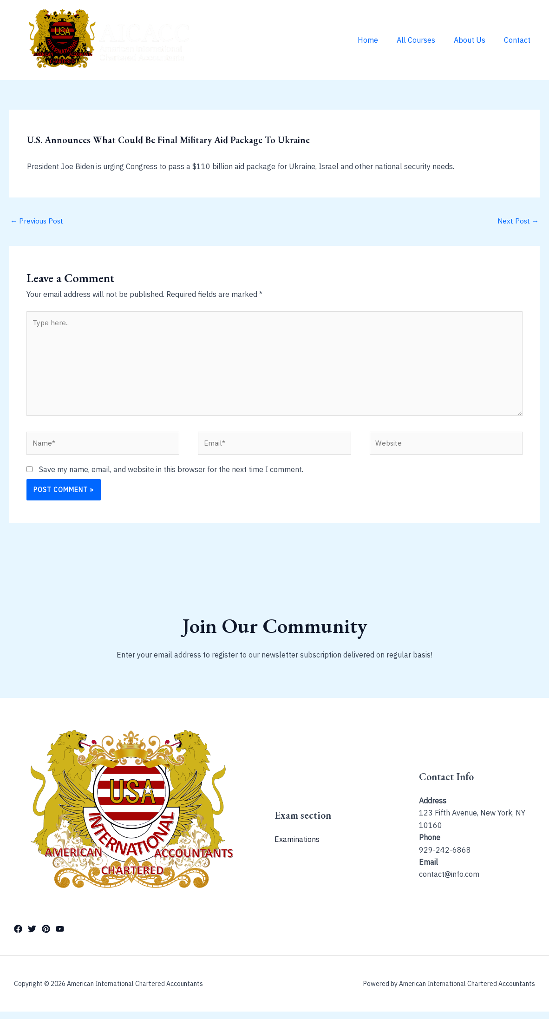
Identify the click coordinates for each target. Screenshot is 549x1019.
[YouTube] (60, 937)
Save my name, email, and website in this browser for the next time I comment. (171, 476)
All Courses (425, 40)
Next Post (517, 221)
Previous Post (37, 221)
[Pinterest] (46, 937)
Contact (519, 40)
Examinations (297, 847)
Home (381, 40)
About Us (475, 40)
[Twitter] (32, 937)
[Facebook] (18, 937)
